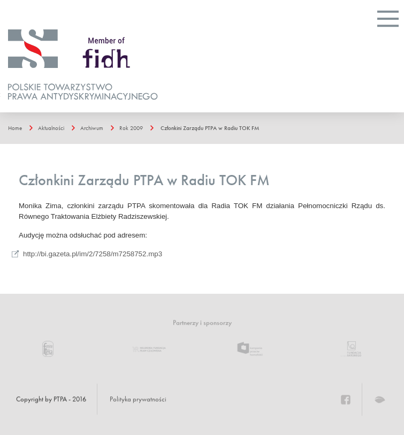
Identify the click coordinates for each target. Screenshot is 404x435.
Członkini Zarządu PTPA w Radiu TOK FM (210, 128)
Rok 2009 (131, 128)
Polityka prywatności (138, 399)
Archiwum (91, 128)
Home (15, 128)
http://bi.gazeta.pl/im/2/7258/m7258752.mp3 (92, 254)
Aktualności (51, 128)
